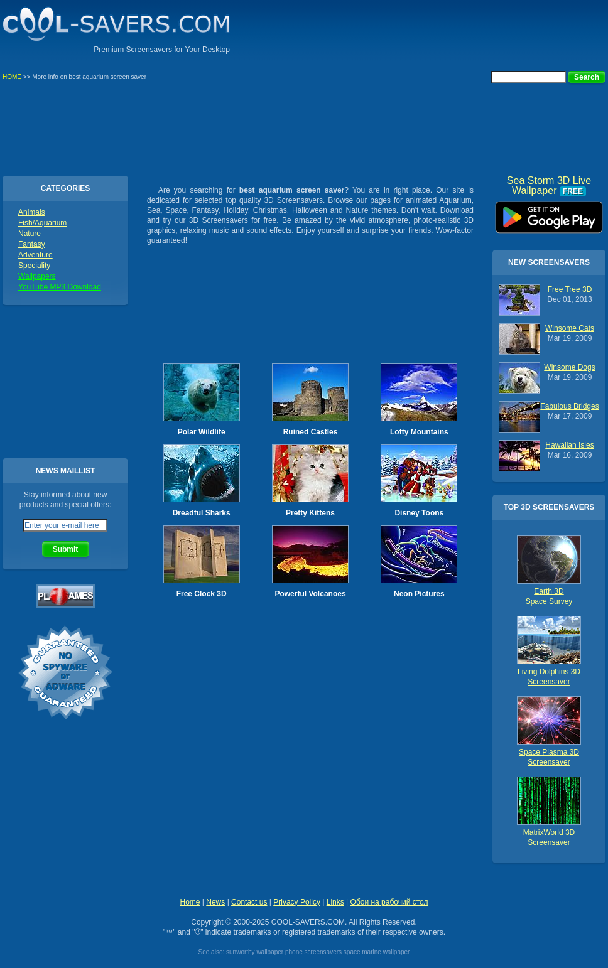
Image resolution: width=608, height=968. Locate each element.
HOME (12, 76)
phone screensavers (313, 952)
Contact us (249, 902)
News (215, 902)
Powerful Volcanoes (309, 593)
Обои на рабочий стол (389, 902)
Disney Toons (418, 512)
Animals (31, 212)
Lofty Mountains (419, 432)
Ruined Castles (310, 432)
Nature (29, 233)
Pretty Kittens (310, 512)
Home (190, 902)
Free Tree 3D (570, 289)
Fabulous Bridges (569, 406)
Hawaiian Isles (569, 445)
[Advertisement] (458, 28)
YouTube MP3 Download (59, 286)
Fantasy (31, 244)
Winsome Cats (569, 328)
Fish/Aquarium (42, 222)
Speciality (34, 265)
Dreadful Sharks (202, 512)
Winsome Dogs (569, 367)
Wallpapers (37, 276)
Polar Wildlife (201, 432)
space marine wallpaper (377, 952)
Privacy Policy (296, 902)
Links (335, 902)
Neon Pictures (419, 593)
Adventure (35, 254)
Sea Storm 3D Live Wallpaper (548, 213)
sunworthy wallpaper (254, 952)
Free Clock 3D (201, 593)
